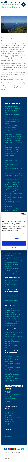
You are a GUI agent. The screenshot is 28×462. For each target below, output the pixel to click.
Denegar (14, 247)
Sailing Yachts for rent (12, 277)
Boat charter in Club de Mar (13, 174)
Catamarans (9, 414)
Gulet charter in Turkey (12, 295)
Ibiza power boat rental (12, 316)
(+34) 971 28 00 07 (7, 7)
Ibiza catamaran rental (12, 318)
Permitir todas (14, 243)
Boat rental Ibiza (10, 312)
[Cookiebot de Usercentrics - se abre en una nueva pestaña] (20, 214)
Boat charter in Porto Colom (13, 144)
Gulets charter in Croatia (12, 297)
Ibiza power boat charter (12, 322)
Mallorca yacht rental (11, 120)
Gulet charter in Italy (11, 301)
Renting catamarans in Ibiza (13, 314)
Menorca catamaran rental (13, 261)
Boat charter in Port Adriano (13, 146)
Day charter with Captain (13, 329)
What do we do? (10, 437)
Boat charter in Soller (11, 149)
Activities (8, 425)
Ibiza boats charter (11, 324)
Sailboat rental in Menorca (13, 259)
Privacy (16, 457)
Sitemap (6, 459)
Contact (3, 9)
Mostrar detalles (19, 238)
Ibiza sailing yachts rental (12, 311)
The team (8, 433)
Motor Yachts (9, 415)
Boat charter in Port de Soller (13, 176)
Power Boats (9, 419)
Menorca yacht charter (12, 257)
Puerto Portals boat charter (13, 168)
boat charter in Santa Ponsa (13, 136)
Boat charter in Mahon (12, 272)
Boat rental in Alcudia (11, 153)
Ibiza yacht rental (10, 320)
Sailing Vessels (9, 421)
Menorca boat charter (12, 274)
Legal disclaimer (9, 457)
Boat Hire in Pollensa (11, 155)
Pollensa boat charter (11, 151)
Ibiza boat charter (10, 325)
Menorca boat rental (11, 263)
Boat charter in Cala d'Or (12, 133)
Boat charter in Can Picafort (13, 135)
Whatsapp (16, 7)
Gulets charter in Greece (12, 299)
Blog (21, 457)
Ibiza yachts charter (11, 305)
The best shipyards (11, 179)
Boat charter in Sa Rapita (12, 140)
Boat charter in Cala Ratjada (13, 142)
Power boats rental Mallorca (13, 118)
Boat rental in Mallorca (12, 103)
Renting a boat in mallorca (13, 116)
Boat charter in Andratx (12, 148)
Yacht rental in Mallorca (12, 107)
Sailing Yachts (9, 412)
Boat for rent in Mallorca (12, 108)
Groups (7, 423)
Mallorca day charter (11, 340)
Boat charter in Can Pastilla (13, 138)
